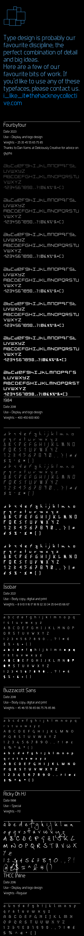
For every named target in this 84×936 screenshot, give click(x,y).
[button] (14, 16)
